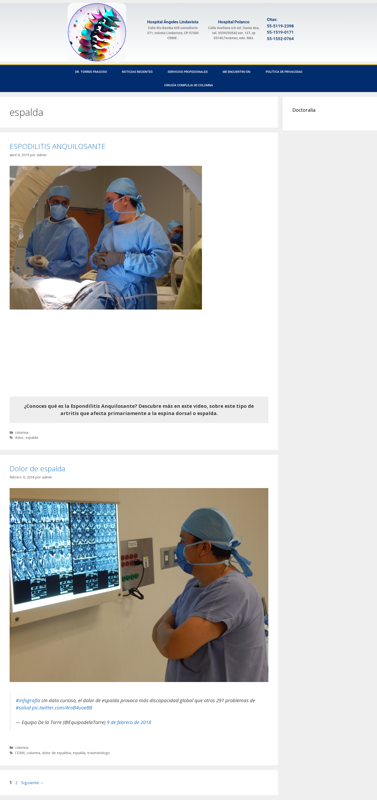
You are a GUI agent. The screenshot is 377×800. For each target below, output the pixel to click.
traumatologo (98, 752)
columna (21, 432)
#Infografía (28, 700)
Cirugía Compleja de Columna (188, 85)
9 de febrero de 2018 (129, 722)
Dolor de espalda (37, 468)
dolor (19, 437)
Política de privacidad (284, 72)
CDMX (20, 752)
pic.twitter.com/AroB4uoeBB (62, 707)
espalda (31, 437)
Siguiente (32, 782)
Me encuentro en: (237, 72)
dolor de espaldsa (56, 752)
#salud (23, 707)
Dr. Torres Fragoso (91, 72)
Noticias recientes (137, 72)
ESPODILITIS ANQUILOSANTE (58, 146)
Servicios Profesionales (188, 72)
